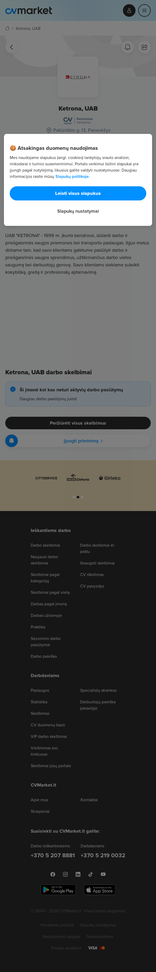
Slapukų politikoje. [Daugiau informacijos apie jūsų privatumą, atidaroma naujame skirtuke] (72, 176)
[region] (78, 180)
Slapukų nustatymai (78, 211)
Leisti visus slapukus (78, 193)
